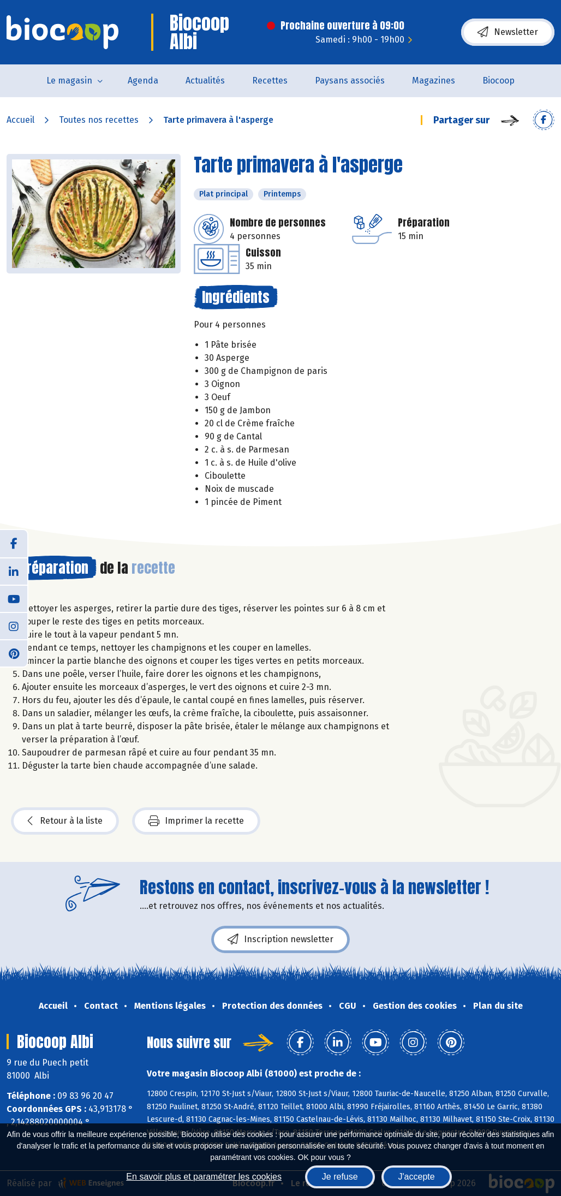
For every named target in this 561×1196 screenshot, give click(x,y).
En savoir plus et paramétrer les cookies (204, 1176)
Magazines (433, 80)
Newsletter (508, 32)
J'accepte (416, 1176)
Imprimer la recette (196, 821)
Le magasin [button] (69, 80)
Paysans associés (350, 80)
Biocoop (498, 80)
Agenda (143, 80)
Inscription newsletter (280, 939)
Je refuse (340, 1176)
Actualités (205, 80)
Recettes (270, 80)
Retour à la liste (65, 821)
